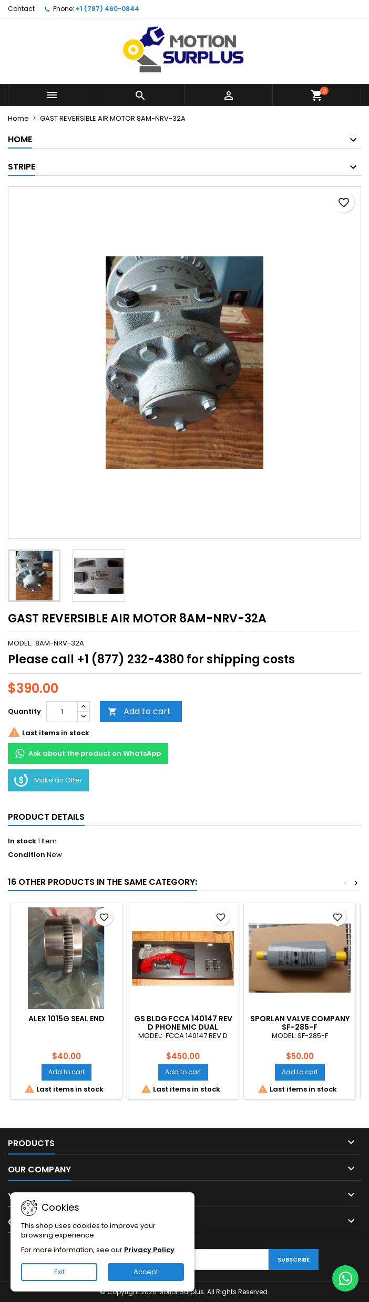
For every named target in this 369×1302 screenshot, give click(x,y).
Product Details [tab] (46, 817)
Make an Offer (48, 780)
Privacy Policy (149, 1250)
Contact (21, 8)
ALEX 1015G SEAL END (66, 1018)
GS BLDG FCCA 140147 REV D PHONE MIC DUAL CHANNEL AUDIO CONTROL (183, 1027)
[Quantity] (62, 711)
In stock (22, 841)
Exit (59, 1272)
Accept (146, 1272)
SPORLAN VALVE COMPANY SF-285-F (300, 1022)
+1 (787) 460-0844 (107, 8)
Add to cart (139, 711)
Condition (26, 855)
